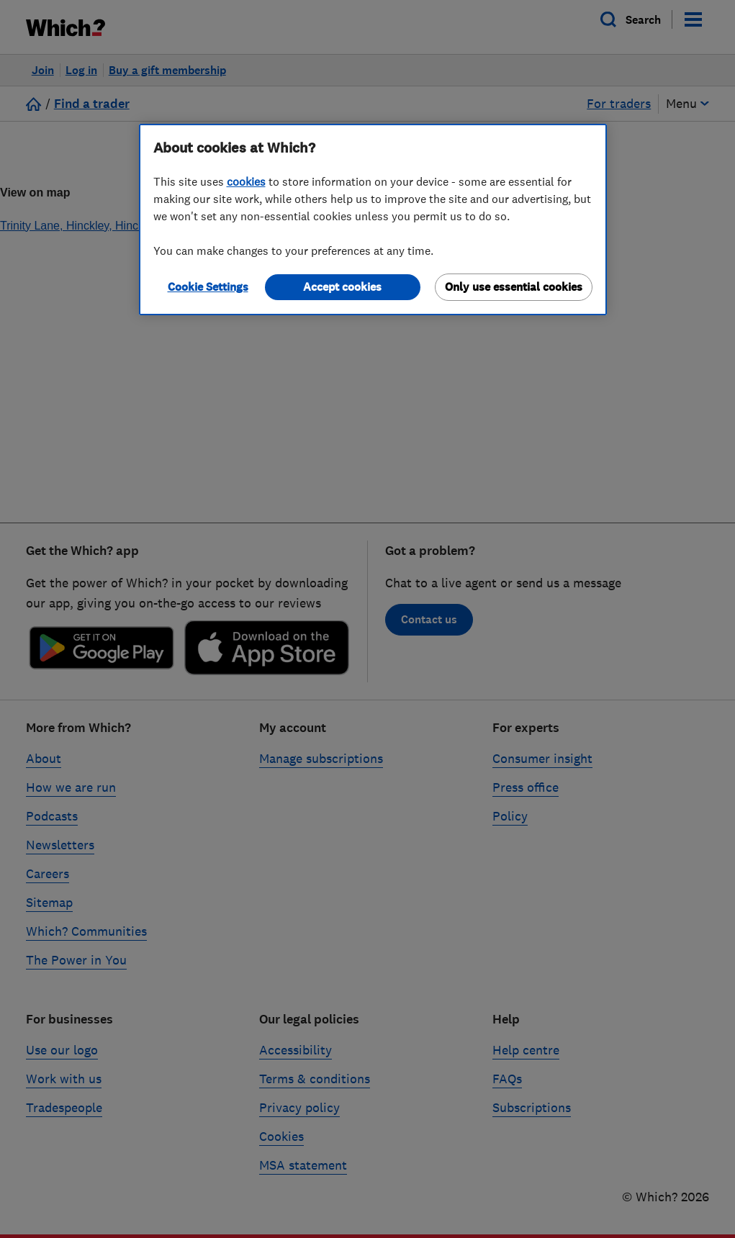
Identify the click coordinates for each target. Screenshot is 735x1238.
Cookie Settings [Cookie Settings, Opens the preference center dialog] (208, 286)
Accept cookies (342, 286)
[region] (373, 219)
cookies (246, 181)
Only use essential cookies (513, 286)
